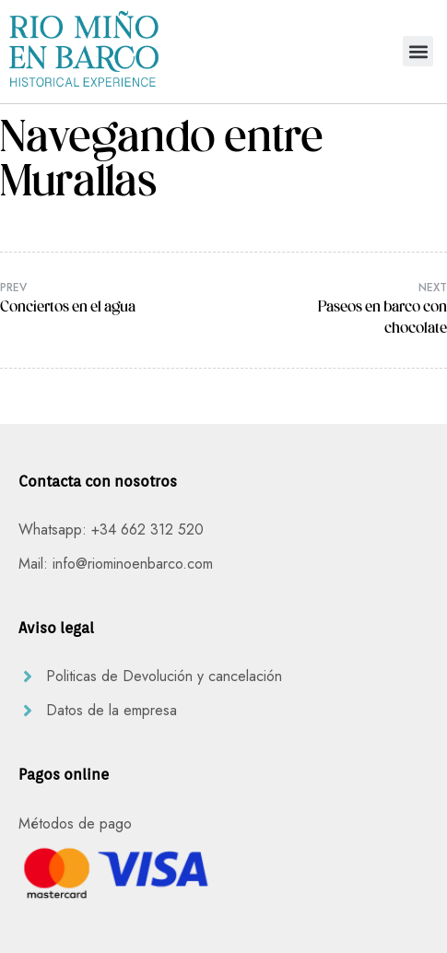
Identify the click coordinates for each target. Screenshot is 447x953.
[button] (418, 51)
